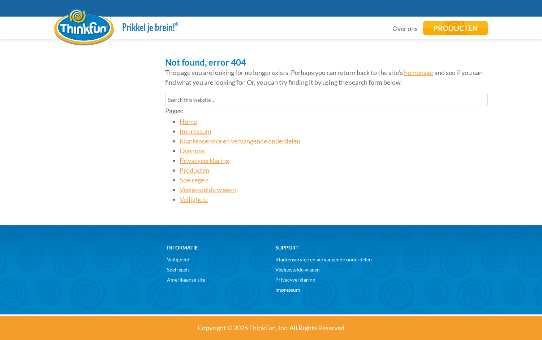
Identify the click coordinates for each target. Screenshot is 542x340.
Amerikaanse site (186, 280)
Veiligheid (194, 199)
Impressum (195, 131)
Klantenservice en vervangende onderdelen (240, 141)
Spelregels (194, 180)
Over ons (192, 151)
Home (188, 121)
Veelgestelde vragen (208, 190)
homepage (418, 72)
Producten (194, 170)
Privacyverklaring (204, 160)
